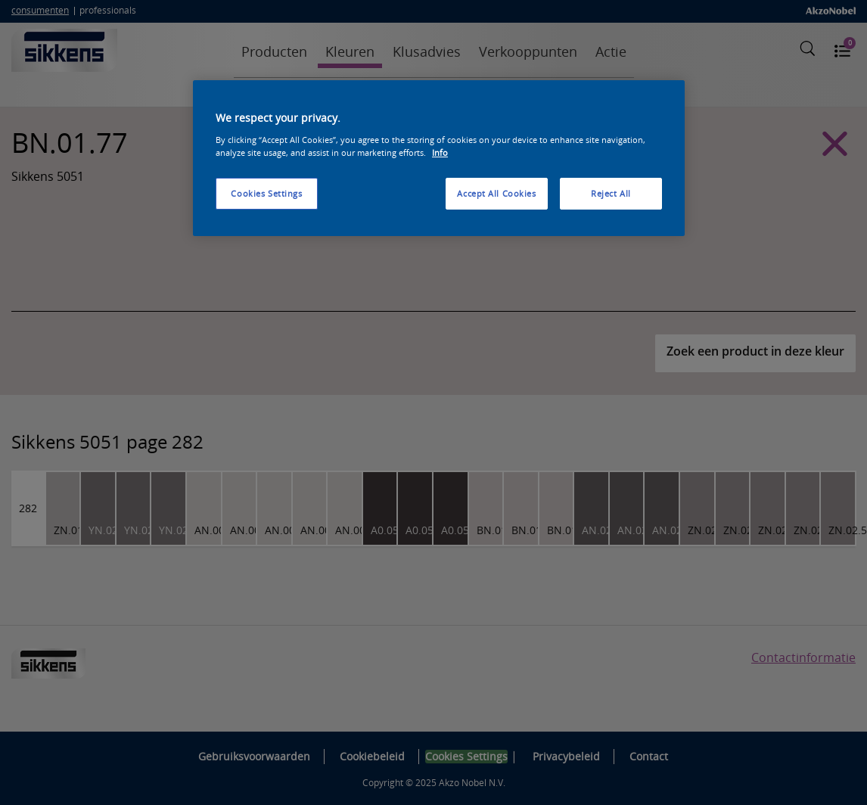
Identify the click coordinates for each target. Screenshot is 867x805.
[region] (439, 158)
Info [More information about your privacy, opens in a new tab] (440, 152)
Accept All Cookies (496, 193)
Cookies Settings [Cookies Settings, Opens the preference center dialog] (266, 193)
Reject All (611, 193)
